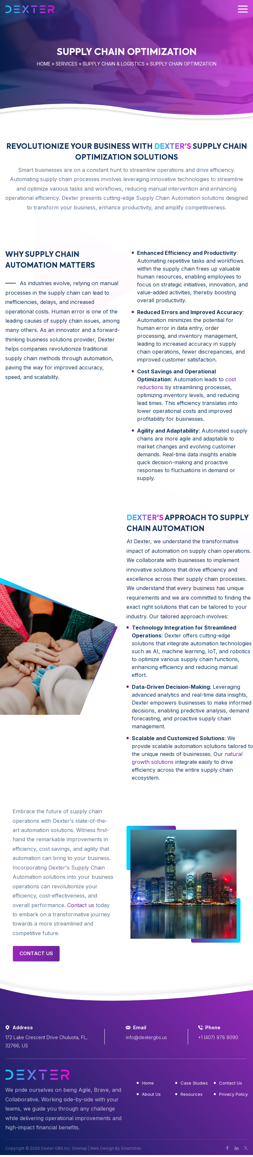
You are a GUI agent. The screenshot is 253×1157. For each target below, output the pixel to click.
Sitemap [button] (80, 1148)
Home (43, 64)
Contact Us (36, 953)
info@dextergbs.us (146, 1037)
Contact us (80, 905)
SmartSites (131, 1148)
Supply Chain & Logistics (114, 64)
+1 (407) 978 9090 (218, 1037)
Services (66, 64)
